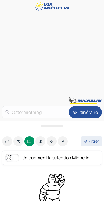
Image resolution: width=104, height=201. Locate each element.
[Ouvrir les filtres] (91, 141)
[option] (7, 141)
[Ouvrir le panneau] (52, 126)
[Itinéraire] (85, 112)
